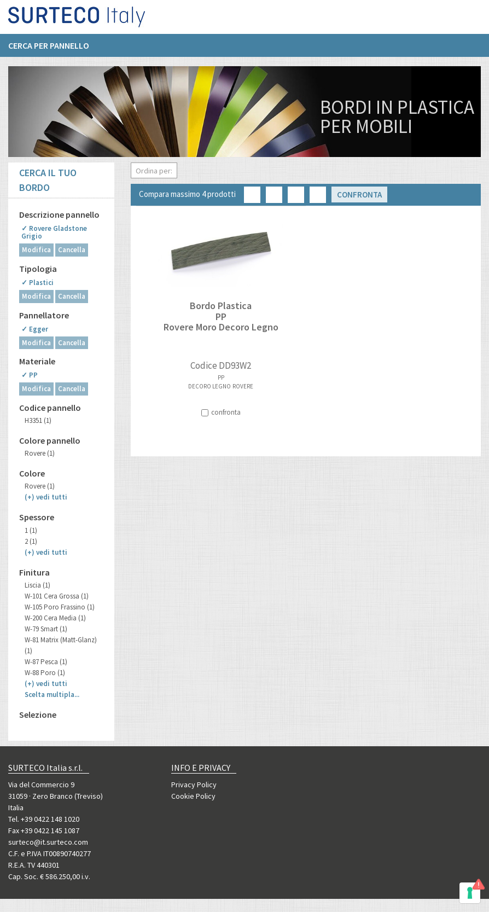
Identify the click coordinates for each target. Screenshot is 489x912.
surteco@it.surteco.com (48, 842)
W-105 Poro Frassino (60, 607)
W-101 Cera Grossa (57, 596)
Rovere (40, 453)
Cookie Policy (193, 796)
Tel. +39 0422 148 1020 (43, 819)
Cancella (71, 249)
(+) (46, 497)
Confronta (359, 194)
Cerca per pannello (48, 49)
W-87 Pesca (46, 661)
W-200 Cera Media (55, 618)
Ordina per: (154, 171)
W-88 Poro (45, 672)
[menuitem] (54, 50)
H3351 (38, 420)
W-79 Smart (46, 629)
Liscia (37, 585)
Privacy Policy (194, 784)
